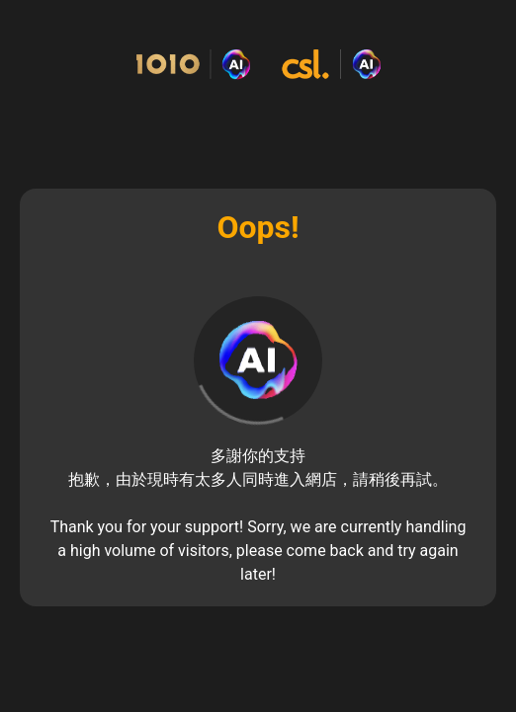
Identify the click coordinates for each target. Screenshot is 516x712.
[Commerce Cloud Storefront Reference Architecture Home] (258, 64)
